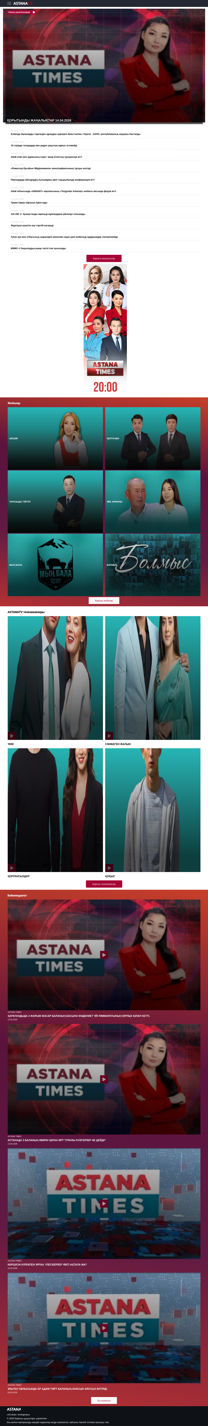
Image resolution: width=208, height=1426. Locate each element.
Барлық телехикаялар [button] (104, 884)
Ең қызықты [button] (104, 1400)
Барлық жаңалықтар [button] (104, 258)
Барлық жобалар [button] (104, 600)
